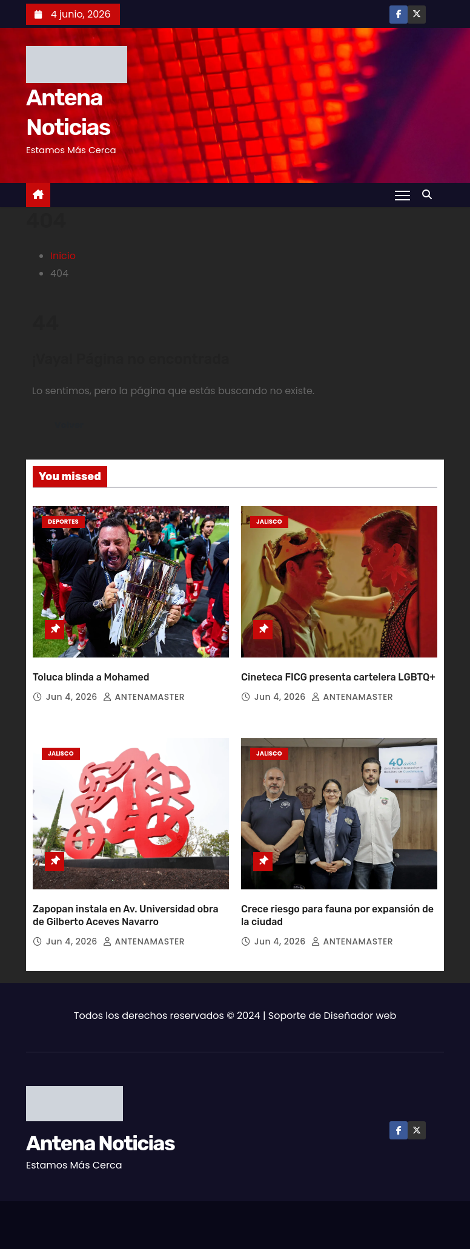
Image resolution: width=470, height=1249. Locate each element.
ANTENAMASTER (144, 697)
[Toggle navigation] (402, 195)
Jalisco (269, 521)
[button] (430, 195)
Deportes (63, 521)
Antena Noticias (100, 1143)
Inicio (63, 256)
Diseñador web (360, 1016)
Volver (69, 425)
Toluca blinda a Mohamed (91, 677)
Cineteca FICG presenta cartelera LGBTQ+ (338, 677)
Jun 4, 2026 (73, 697)
